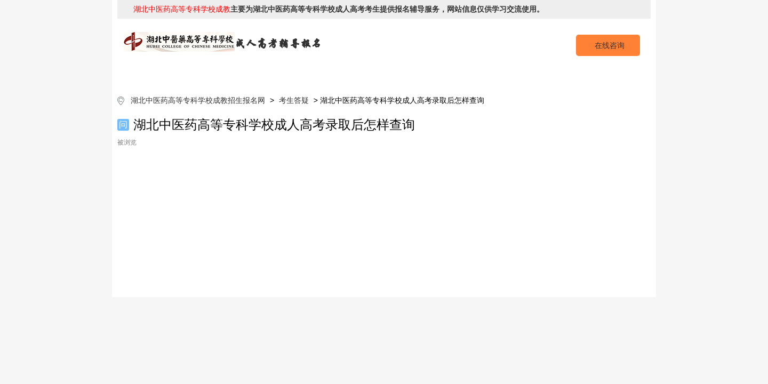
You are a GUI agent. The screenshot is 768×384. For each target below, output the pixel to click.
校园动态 (476, 74)
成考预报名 (599, 74)
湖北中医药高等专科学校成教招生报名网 (198, 100)
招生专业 (354, 74)
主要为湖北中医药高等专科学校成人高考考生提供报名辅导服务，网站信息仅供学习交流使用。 (338, 9)
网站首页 (170, 74)
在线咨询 (610, 45)
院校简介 (231, 74)
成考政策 (415, 74)
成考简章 (292, 74)
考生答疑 (538, 74)
